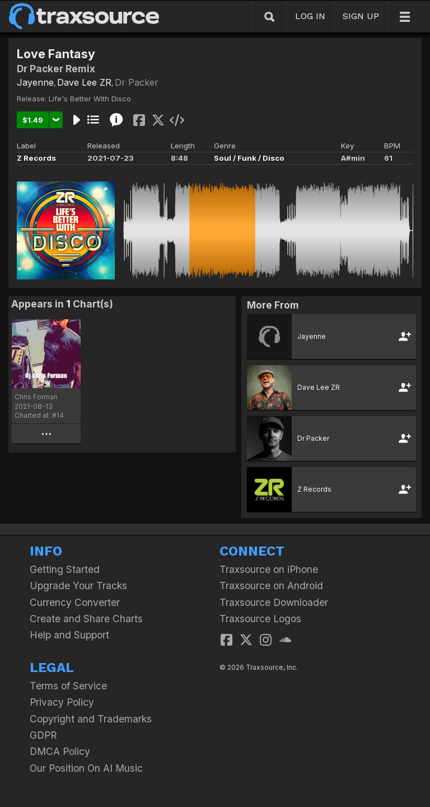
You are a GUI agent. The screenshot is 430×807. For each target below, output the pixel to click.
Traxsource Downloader (273, 602)
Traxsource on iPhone (268, 569)
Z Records (36, 157)
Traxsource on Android (271, 585)
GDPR (43, 735)
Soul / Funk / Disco (249, 157)
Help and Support (69, 635)
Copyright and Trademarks (91, 719)
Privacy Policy (62, 702)
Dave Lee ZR (84, 82)
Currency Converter (75, 602)
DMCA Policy (60, 751)
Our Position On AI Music (86, 768)
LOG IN (310, 16)
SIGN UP (361, 16)
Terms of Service (68, 686)
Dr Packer (136, 82)
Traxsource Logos (260, 618)
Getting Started (65, 569)
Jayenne (35, 82)
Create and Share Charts (86, 618)
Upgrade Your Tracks (78, 585)
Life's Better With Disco (90, 98)
